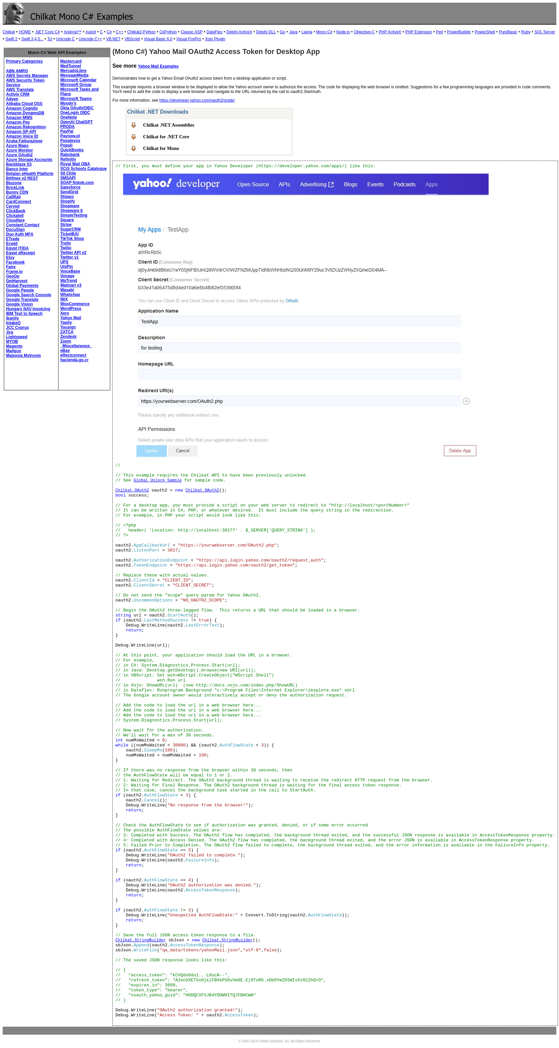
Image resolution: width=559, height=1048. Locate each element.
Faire (11, 267)
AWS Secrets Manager (27, 75)
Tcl (49, 39)
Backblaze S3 (19, 164)
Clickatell (15, 215)
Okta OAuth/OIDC (77, 108)
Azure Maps (17, 145)
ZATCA (67, 332)
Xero (64, 313)
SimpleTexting (73, 215)
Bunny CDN (17, 192)
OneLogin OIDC (75, 112)
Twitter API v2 (73, 252)
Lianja (307, 32)
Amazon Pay (18, 122)
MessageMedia (74, 75)
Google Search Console (28, 295)
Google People (20, 290)
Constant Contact (22, 225)
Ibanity (12, 318)
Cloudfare (15, 220)
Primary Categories (24, 61)
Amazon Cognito (22, 108)
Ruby (525, 32)
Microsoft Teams (76, 98)
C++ (119, 32)
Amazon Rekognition (26, 127)
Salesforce (70, 187)
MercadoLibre (73, 70)
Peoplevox (70, 140)
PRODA (67, 126)
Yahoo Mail (70, 318)
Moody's (68, 103)
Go (282, 32)
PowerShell (485, 32)
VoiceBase (70, 271)
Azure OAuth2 (19, 155)
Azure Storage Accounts (29, 159)
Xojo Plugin (215, 39)
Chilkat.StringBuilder (140, 940)
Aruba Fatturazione (24, 141)
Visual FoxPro (188, 39)
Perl (439, 32)
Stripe (66, 224)
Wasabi (67, 290)
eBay (65, 350)
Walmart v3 (71, 285)
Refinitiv (68, 159)
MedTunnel (70, 66)
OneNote (68, 117)
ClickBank (15, 211)
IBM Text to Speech (24, 313)
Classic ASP (191, 32)
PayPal (66, 131)
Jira (9, 332)
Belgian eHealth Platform (29, 173)
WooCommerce (75, 304)
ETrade (12, 239)
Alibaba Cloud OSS (24, 103)
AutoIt (90, 32)
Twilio (65, 248)
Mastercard (71, 61)
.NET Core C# (47, 32)
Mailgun (13, 351)
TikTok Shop (72, 238)
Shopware (69, 206)
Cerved (13, 206)
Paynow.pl (70, 136)
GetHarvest (16, 281)
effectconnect (73, 355)
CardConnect (18, 201)
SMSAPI (68, 178)
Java (293, 32)
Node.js (343, 32)
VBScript (132, 39)
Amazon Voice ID (22, 136)
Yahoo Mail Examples (158, 66)
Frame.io (14, 271)
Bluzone (14, 183)
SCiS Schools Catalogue (83, 168)
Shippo (67, 196)
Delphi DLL (266, 32)
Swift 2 (11, 39)
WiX (64, 299)
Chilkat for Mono (161, 148)
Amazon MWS (19, 117)
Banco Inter (17, 169)
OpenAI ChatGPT (76, 122)
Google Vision (19, 304)
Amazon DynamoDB (25, 113)
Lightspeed (16, 337)
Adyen (12, 99)
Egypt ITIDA (17, 248)
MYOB (12, 341)
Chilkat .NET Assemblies (168, 125)
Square (67, 220)
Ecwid (12, 243)
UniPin (66, 266)
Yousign (68, 327)
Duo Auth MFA (19, 234)
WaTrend (68, 280)
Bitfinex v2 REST (22, 178)
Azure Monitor (19, 150)
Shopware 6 (71, 210)
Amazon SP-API (21, 131)
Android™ (72, 32)
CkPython (168, 32)
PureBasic (508, 32)
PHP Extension (418, 32)
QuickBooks (72, 150)
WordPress (70, 308)
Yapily (66, 322)
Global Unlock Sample (158, 480)
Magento (14, 346)
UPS (64, 262)
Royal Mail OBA (75, 164)
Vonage (67, 276)
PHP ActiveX (390, 32)
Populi (66, 145)
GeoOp (12, 276)
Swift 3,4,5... (32, 39)
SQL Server (544, 32)
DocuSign (15, 229)
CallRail (13, 197)
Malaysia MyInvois (23, 355)
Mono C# (324, 32)
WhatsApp (70, 294)
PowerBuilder (459, 32)
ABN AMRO (17, 71)
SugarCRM (70, 229)
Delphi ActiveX (239, 32)
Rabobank (70, 154)
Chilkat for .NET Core (166, 136)
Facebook (15, 262)
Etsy (10, 257)
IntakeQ (13, 323)
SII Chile (68, 173)
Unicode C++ (90, 39)
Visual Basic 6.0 (158, 39)
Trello (65, 243)
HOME (25, 32)
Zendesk (68, 336)
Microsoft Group (75, 84)
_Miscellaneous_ (76, 346)
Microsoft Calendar (78, 80)
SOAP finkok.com (77, 182)
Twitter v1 (69, 257)
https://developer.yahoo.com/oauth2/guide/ (197, 100)
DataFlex (214, 32)
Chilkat (9, 32)
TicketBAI (69, 234)
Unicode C (65, 39)
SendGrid (69, 192)
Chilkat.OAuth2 (132, 490)
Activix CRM (17, 94)
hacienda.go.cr (74, 360)
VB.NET (113, 39)
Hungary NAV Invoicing (28, 309)
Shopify (67, 201)
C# (109, 32)
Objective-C (364, 32)
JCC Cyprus (17, 327)
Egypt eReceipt (20, 253)
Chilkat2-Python (141, 32)
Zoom (65, 341)
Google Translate (22, 299)
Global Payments (22, 285)
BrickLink (15, 187)
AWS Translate (20, 89)
